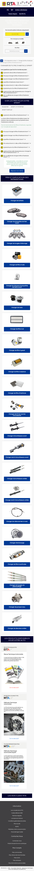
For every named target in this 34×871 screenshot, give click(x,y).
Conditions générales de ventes (17, 821)
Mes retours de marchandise (17, 855)
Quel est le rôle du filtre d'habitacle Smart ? (15, 72)
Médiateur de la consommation (17, 829)
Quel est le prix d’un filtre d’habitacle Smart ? (16, 88)
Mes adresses (17, 860)
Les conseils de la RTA (17, 810)
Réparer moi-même (17, 171)
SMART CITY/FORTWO (17, 106)
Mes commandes (17, 852)
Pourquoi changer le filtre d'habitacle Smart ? (16, 75)
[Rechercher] (14, 51)
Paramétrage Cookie (17, 832)
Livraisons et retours (17, 818)
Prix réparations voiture (10, 60)
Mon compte (16, 848)
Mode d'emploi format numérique (17, 843)
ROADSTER (5, 106)
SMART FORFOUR (7, 109)
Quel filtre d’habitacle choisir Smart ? (14, 82)
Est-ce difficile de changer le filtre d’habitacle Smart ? (16, 96)
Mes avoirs (17, 857)
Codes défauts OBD (17, 813)
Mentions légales (17, 815)
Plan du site (17, 823)
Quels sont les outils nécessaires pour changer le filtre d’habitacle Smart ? (17, 92)
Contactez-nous (17, 840)
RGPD (17, 826)
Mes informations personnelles (17, 863)
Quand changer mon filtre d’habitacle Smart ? (16, 79)
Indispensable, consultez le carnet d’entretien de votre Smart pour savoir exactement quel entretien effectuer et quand (17, 163)
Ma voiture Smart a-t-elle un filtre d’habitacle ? (16, 85)
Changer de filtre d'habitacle (25, 60)
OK (26, 51)
